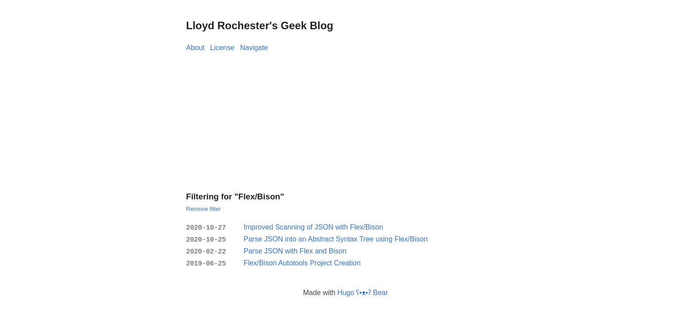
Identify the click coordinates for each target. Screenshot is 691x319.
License (222, 47)
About (195, 47)
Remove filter (203, 209)
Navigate (254, 47)
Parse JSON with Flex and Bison (295, 249)
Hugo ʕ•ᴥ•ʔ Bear (363, 290)
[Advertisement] (345, 120)
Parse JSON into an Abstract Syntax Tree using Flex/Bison (335, 238)
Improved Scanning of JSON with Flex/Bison (313, 227)
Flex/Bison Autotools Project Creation (302, 261)
